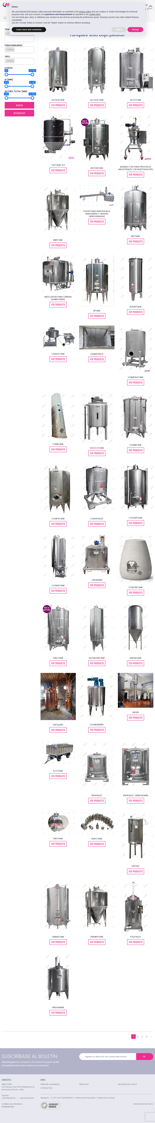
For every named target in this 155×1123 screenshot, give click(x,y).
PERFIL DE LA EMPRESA (50, 1084)
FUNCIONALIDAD (13, 45)
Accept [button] (135, 29)
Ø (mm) (9, 79)
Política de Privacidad (85, 1097)
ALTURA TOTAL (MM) (16, 91)
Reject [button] (119, 29)
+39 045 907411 (8, 1098)
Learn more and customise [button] (29, 29)
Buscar (19, 105)
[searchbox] (6, 38)
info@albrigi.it (8, 1106)
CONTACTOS (46, 1088)
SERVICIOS (84, 1084)
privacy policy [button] (85, 11)
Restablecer (19, 113)
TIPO (7, 56)
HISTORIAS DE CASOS (127, 1084)
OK (144, 1056)
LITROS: (9, 68)
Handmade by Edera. (143, 1104)
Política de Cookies (106, 1097)
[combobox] (19, 50)
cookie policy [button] (94, 14)
